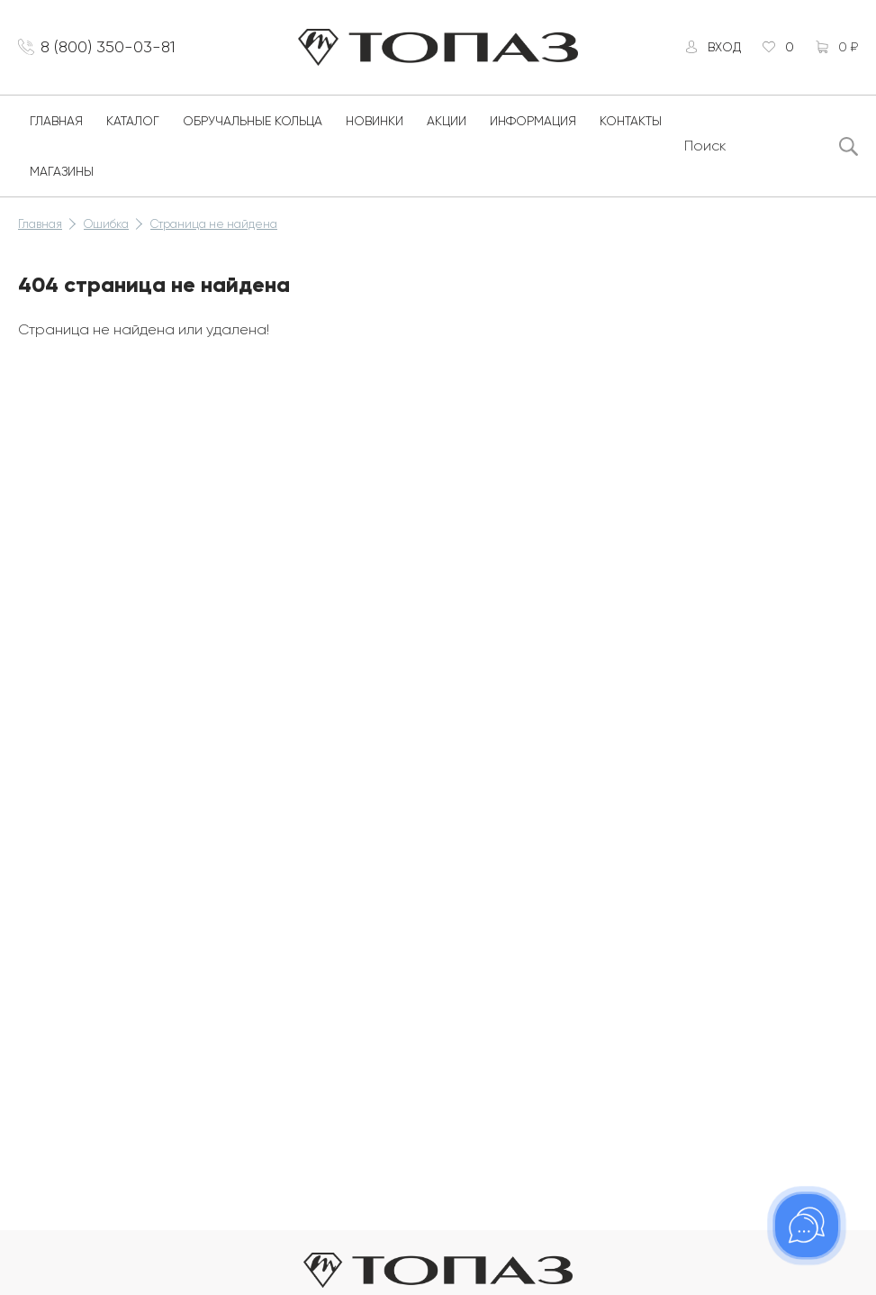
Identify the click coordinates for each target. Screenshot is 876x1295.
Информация (533, 121)
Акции (446, 121)
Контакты (631, 121)
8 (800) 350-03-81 (108, 47)
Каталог (132, 121)
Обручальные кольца (252, 121)
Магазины (62, 171)
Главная (56, 121)
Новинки (374, 121)
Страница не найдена (213, 224)
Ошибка (106, 224)
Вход (724, 47)
